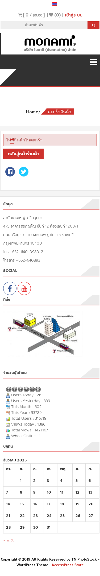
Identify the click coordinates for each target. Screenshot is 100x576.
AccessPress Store (68, 565)
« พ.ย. (8, 540)
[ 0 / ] (31, 15)
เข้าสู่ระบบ (73, 15)
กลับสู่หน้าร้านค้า (23, 153)
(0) (55, 15)
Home (32, 111)
